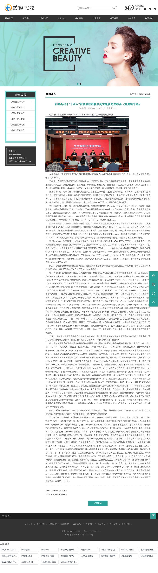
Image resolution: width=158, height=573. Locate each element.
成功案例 (79, 18)
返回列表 (98, 503)
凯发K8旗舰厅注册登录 (10, 562)
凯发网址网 (25, 550)
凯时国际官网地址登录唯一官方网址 (149, 550)
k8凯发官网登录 (147, 556)
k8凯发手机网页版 (108, 550)
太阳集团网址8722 (48, 562)
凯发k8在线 (85, 550)
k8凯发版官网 (126, 556)
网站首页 (9, 18)
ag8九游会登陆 (87, 556)
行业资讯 (97, 18)
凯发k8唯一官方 (47, 556)
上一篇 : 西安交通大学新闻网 (56, 491)
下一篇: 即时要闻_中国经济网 (56, 494)
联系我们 (149, 18)
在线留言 (132, 18)
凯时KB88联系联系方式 (10, 550)
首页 (140, 94)
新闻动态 (61, 18)
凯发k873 (45, 550)
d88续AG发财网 (27, 562)
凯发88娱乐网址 (67, 550)
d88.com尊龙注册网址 (69, 562)
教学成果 (114, 18)
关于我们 (26, 18)
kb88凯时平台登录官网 (129, 550)
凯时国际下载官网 (108, 556)
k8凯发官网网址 (67, 556)
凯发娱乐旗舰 (26, 556)
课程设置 (44, 18)
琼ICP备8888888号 (85, 535)
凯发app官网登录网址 (10, 556)
